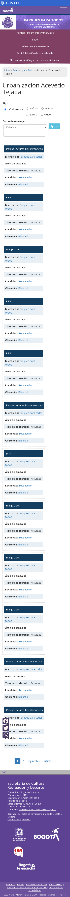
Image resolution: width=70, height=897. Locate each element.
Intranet (20, 884)
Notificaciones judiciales (19, 819)
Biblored (23, 184)
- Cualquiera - (13, 109)
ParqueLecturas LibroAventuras (24, 148)
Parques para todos (31, 156)
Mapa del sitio (55, 884)
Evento (47, 108)
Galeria (32, 114)
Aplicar (54, 126)
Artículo (32, 108)
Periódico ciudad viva (36, 884)
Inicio (35, 39)
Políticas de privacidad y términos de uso (27, 887)
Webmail (10, 884)
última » (48, 761)
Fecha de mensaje (14, 121)
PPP (8, 197)
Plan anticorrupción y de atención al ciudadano (35, 60)
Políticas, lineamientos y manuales (35, 32)
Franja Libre (13, 249)
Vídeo (46, 114)
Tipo (5, 103)
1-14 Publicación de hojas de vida (35, 53)
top (4, 772)
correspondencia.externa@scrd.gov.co (37, 809)
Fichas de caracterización (35, 46)
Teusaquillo (25, 177)
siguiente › (34, 761)
